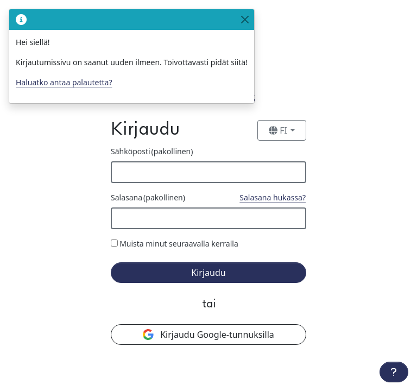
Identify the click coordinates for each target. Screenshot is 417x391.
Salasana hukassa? (272, 197)
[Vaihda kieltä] (281, 130)
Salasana (148, 197)
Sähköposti (152, 151)
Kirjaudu (208, 273)
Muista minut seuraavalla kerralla (178, 243)
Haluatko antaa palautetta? (64, 82)
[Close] (245, 19)
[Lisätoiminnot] (394, 372)
